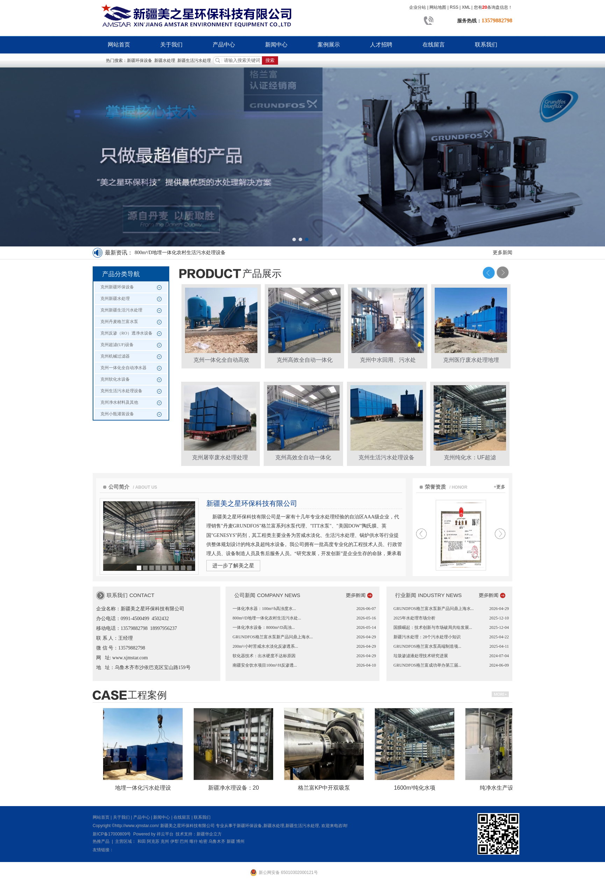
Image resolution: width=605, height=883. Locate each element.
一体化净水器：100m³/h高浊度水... (264, 608)
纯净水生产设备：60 (507, 788)
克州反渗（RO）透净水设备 (126, 333)
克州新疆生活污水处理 (121, 310)
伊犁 (174, 841)
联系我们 (486, 45)
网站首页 (119, 45)
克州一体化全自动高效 (221, 360)
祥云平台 (165, 834)
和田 (141, 841)
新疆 (231, 841)
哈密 (203, 841)
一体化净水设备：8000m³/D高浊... (264, 627)
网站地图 (437, 7)
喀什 (194, 841)
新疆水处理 (164, 60)
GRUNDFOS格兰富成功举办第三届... (427, 665)
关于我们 (171, 45)
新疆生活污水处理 (194, 60)
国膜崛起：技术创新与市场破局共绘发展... (432, 627)
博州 (240, 841)
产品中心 (224, 45)
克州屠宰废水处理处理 (222, 457)
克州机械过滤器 (115, 356)
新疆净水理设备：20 (236, 788)
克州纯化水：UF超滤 (472, 457)
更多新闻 (502, 252)
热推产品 (101, 841)
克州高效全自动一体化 (305, 360)
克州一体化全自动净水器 (123, 367)
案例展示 (329, 45)
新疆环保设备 (139, 60)
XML (466, 7)
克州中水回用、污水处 (388, 360)
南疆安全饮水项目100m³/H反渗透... (265, 665)
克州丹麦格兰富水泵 (119, 321)
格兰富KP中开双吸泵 (326, 788)
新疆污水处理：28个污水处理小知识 (427, 636)
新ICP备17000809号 (112, 834)
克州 (165, 841)
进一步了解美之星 (233, 565)
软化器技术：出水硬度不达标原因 (264, 655)
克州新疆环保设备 (117, 287)
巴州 (184, 841)
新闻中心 (276, 45)
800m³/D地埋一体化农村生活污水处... (267, 618)
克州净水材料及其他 (119, 402)
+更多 (499, 486)
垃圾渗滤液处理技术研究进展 (420, 655)
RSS (454, 7)
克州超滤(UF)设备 (117, 344)
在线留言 (433, 45)
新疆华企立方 (209, 834)
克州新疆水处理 (115, 298)
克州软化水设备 (115, 379)
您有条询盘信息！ (493, 7)
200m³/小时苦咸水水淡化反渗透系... (265, 646)
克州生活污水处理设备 (121, 390)
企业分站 (417, 7)
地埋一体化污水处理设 (145, 788)
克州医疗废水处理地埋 (471, 360)
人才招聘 (381, 45)
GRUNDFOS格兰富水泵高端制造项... (427, 646)
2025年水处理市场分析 (414, 618)
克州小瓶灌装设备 (117, 413)
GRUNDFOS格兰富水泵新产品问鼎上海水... (273, 636)
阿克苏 (153, 841)
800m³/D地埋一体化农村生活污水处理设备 (180, 252)
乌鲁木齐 (216, 841)
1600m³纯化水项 (416, 788)
